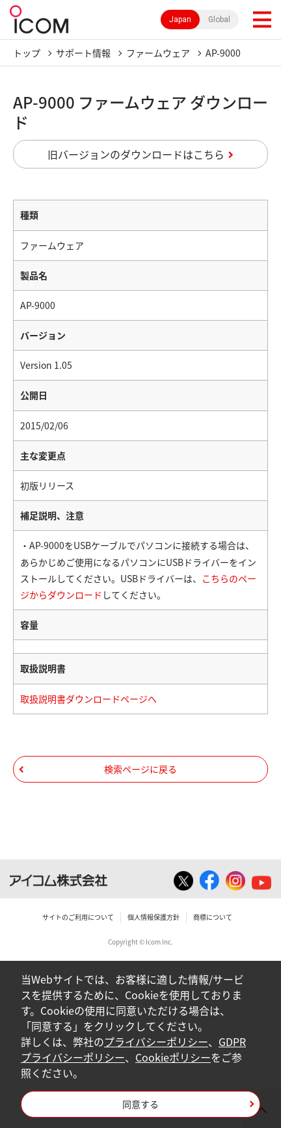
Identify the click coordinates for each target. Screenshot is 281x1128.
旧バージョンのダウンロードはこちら (135, 154)
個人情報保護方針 (153, 917)
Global (219, 19)
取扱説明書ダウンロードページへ (88, 698)
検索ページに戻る (140, 768)
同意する (140, 1103)
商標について (212, 917)
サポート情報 (83, 52)
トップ (26, 52)
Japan (180, 19)
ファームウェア (158, 52)
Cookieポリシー (173, 1057)
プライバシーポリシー (156, 1041)
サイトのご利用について (78, 917)
